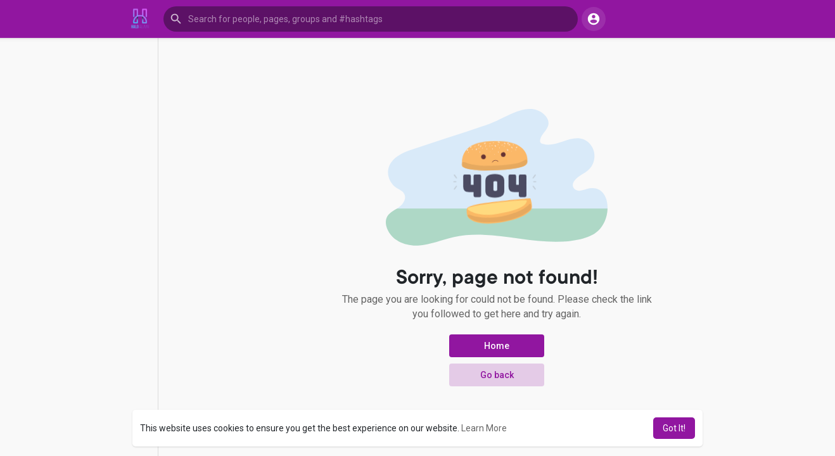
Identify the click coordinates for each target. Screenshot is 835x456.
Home (496, 346)
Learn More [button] (484, 428)
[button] (370, 19)
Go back (497, 375)
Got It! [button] (674, 428)
